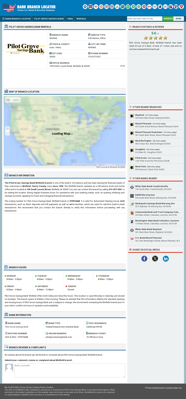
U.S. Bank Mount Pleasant (148, 238)
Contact (50, 387)
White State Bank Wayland (148, 229)
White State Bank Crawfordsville (151, 186)
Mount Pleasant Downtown (148, 132)
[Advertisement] (65, 77)
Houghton (140, 149)
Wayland (139, 115)
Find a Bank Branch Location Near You (164, 388)
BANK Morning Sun (145, 195)
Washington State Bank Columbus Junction (157, 220)
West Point (140, 166)
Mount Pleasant (143, 123)
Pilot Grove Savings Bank (16, 327)
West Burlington (143, 141)
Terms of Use (26, 387)
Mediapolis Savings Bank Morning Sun (155, 203)
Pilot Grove (141, 158)
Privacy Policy (39, 387)
